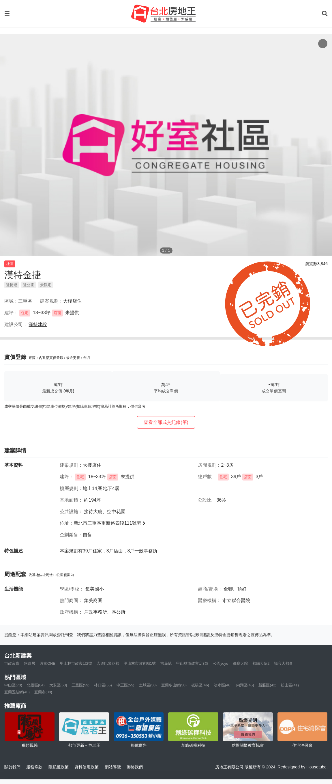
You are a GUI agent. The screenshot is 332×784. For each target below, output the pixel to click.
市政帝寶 (11, 663)
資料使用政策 (86, 767)
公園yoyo (220, 663)
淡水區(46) (223, 685)
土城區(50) (148, 685)
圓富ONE (47, 663)
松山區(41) (290, 685)
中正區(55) (125, 685)
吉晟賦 (166, 663)
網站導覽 (113, 767)
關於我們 (12, 767)
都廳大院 (240, 663)
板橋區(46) (200, 685)
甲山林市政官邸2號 (76, 663)
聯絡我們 (135, 767)
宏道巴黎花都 (108, 663)
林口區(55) (103, 685)
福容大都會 (283, 663)
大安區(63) (58, 685)
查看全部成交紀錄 (166, 422)
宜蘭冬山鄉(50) (174, 685)
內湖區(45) (245, 685)
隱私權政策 (58, 767)
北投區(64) (36, 685)
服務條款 (34, 767)
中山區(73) (13, 685)
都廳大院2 (260, 663)
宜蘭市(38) (43, 692)
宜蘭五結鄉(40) (17, 692)
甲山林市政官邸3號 (192, 663)
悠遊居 (29, 663)
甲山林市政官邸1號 (140, 663)
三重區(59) (80, 685)
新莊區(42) (267, 685)
